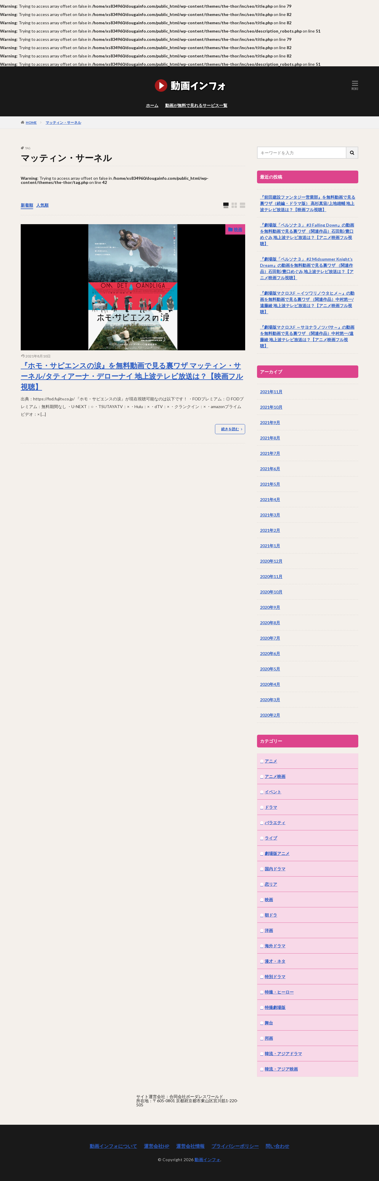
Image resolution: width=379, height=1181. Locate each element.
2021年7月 (270, 453)
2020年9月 (270, 607)
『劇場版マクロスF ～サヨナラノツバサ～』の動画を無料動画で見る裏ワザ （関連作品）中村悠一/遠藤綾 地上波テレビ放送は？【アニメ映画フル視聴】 (307, 336)
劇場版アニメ (277, 853)
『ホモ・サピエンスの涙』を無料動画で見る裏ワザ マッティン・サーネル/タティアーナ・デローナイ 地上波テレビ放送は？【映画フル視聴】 (132, 376)
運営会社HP (156, 1146)
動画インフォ (207, 1159)
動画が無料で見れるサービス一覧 (196, 105)
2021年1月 (270, 545)
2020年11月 (271, 576)
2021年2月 (270, 530)
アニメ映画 (275, 776)
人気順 (42, 205)
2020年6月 (270, 653)
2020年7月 (270, 638)
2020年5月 (270, 668)
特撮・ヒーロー (279, 991)
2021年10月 (271, 407)
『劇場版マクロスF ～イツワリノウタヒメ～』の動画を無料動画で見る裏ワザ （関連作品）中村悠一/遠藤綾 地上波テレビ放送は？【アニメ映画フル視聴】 (307, 302)
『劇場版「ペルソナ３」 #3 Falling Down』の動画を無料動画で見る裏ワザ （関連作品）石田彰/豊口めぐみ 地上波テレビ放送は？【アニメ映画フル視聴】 (307, 234)
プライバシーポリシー (235, 1146)
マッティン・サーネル (63, 122)
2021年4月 (270, 499)
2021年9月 (270, 422)
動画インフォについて (113, 1146)
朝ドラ (271, 914)
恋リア (271, 884)
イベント (273, 791)
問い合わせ (277, 1146)
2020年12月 (271, 561)
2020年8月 (270, 622)
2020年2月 (270, 715)
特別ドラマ (275, 976)
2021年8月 (270, 437)
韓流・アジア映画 (281, 1068)
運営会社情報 (190, 1146)
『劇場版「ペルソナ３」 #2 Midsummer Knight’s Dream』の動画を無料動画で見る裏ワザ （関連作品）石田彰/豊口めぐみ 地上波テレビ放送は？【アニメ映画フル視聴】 (307, 268)
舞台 (269, 1022)
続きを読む (230, 429)
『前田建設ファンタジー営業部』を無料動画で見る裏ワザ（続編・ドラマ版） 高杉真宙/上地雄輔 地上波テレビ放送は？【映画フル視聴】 (307, 203)
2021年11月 (271, 391)
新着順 (27, 205)
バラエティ (275, 822)
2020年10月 (271, 591)
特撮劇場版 (275, 1007)
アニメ (271, 760)
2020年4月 (270, 684)
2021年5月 (270, 484)
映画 (238, 229)
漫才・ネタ (275, 961)
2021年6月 (270, 468)
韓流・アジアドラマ (283, 1053)
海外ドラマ (275, 945)
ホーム (152, 105)
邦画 (269, 1038)
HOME (31, 122)
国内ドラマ (275, 868)
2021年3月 (270, 514)
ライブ (271, 837)
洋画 (269, 930)
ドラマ (271, 807)
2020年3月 (270, 699)
